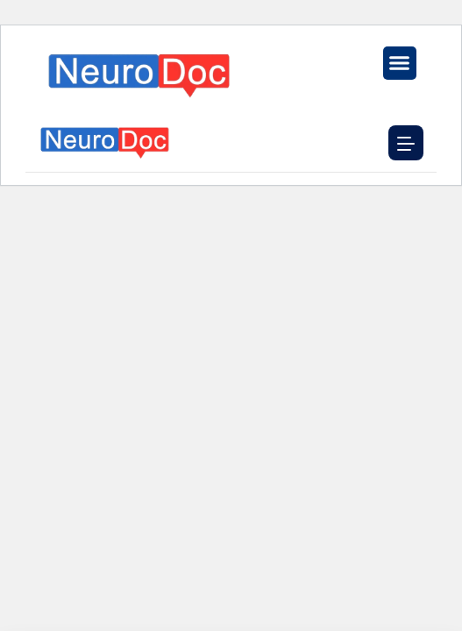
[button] (399, 63)
